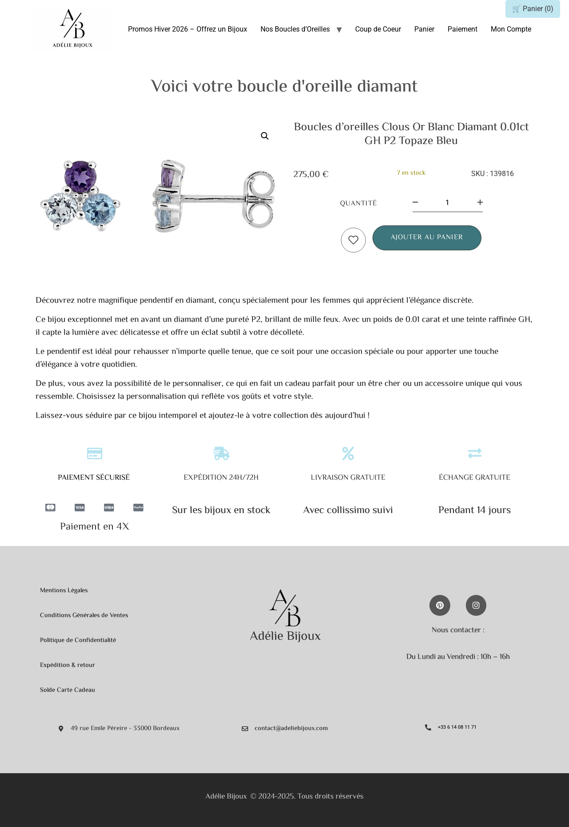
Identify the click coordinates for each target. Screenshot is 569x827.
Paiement (462, 29)
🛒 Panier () (532, 8)
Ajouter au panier (427, 237)
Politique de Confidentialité (78, 640)
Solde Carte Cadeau (67, 690)
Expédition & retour (67, 665)
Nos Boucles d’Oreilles (295, 29)
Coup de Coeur (378, 29)
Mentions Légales (64, 591)
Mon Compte (511, 29)
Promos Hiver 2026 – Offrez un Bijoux (187, 29)
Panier (424, 29)
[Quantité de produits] (447, 203)
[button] (265, 136)
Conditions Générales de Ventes (84, 615)
